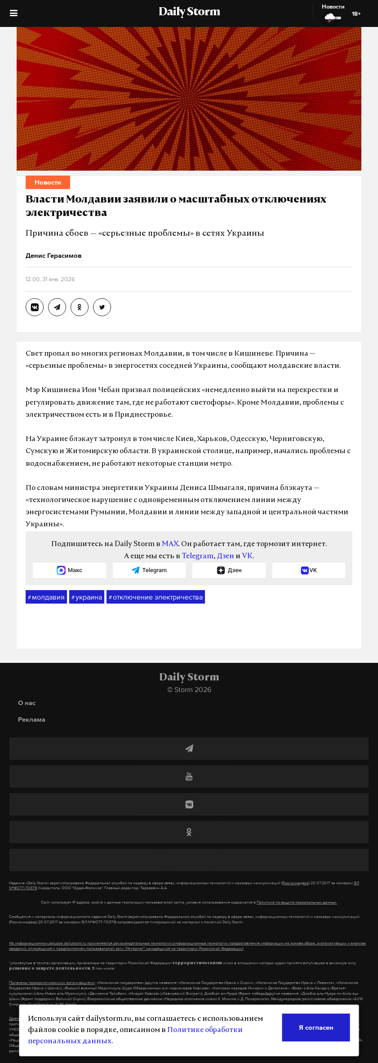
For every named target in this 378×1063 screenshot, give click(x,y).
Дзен (225, 556)
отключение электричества (156, 597)
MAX (170, 544)
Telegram (197, 556)
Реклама (31, 719)
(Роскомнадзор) (295, 883)
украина (86, 597)
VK (247, 556)
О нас (27, 702)
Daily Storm (189, 12)
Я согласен (316, 1027)
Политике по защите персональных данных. (297, 902)
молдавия (46, 597)
